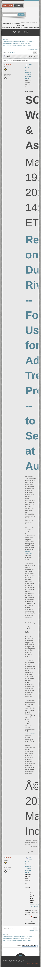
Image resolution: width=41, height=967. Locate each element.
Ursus (8, 64)
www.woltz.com (30, 734)
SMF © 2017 (14, 961)
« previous (31, 49)
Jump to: (19, 945)
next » (36, 49)
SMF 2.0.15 (6, 961)
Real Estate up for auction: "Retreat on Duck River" (28, 71)
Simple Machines (24, 961)
